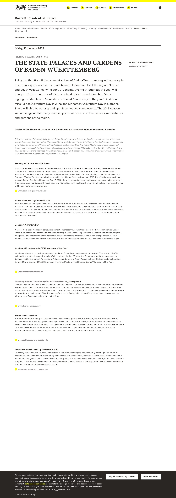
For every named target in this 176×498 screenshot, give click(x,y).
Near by (92, 28)
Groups (129, 28)
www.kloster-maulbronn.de (30, 272)
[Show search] (26, 31)
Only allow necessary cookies (121, 476)
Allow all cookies (150, 476)
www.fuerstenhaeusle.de (29, 306)
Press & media (140, 28)
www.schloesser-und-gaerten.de (33, 340)
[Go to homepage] (31, 7)
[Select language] (160, 7)
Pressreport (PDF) (139, 66)
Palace (43, 28)
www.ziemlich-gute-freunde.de (32, 191)
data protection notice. (35, 484)
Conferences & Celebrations (111, 28)
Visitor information (30, 28)
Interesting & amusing (77, 28)
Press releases (32, 37)
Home (17, 28)
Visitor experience (57, 28)
